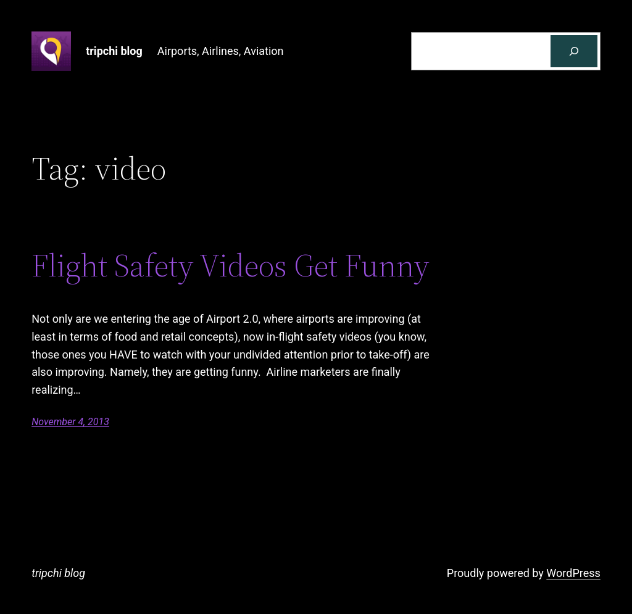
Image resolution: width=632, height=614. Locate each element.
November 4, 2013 (70, 422)
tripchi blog (114, 50)
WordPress (573, 572)
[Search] (574, 51)
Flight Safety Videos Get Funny (230, 265)
